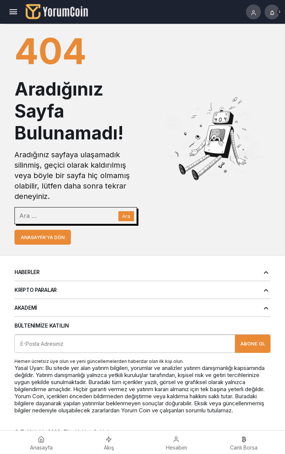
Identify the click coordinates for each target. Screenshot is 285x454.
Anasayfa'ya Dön (43, 237)
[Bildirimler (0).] (272, 11)
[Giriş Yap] (253, 11)
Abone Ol (252, 344)
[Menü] (13, 11)
